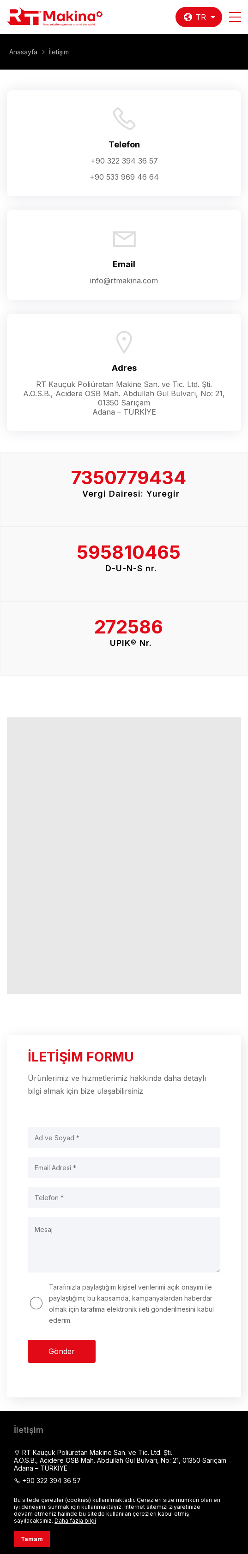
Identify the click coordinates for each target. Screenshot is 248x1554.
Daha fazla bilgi (75, 1520)
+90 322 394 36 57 (124, 160)
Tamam (32, 1539)
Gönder (61, 1351)
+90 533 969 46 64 (124, 177)
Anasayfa (23, 52)
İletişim (58, 52)
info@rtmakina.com (124, 280)
